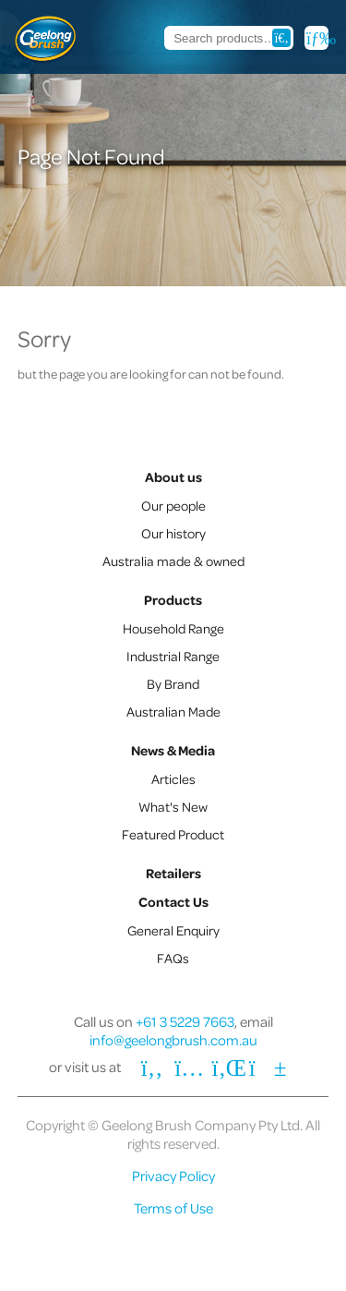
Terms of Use (173, 1208)
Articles (173, 778)
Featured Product (173, 834)
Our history (173, 533)
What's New (173, 806)
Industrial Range (173, 655)
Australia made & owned (173, 560)
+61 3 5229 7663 (185, 1021)
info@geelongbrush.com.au (173, 1040)
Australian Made (173, 711)
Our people (173, 505)
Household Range (173, 628)
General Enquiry (173, 930)
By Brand (173, 683)
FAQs (173, 957)
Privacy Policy (173, 1175)
